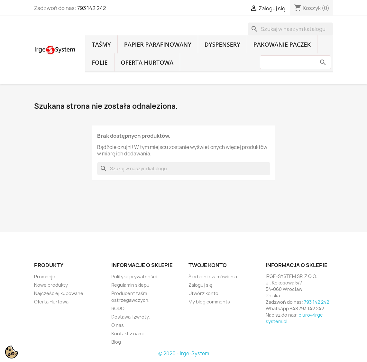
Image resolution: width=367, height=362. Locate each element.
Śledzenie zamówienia (212, 277)
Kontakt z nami (127, 333)
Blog (116, 342)
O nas (117, 325)
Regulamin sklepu (130, 285)
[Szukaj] (290, 29)
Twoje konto (207, 265)
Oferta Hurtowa (147, 62)
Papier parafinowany (157, 44)
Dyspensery (222, 44)
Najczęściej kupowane (58, 293)
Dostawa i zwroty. (130, 317)
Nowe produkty (51, 285)
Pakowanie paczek (282, 44)
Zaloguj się (200, 285)
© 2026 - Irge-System (183, 353)
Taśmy (101, 44)
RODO (117, 308)
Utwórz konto (203, 293)
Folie (99, 62)
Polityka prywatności (134, 277)
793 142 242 (91, 8)
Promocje (44, 277)
